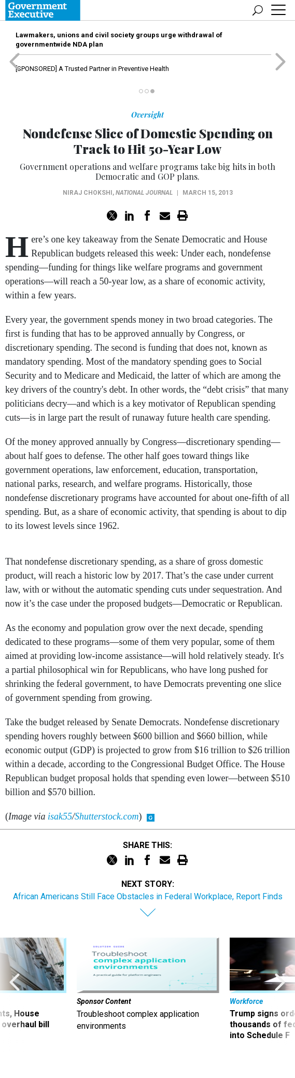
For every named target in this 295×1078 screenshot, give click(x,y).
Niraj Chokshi (88, 192)
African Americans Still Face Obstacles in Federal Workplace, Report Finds (148, 896)
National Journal (144, 192)
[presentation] (15, 995)
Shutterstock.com (106, 816)
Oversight (147, 115)
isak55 (60, 816)
